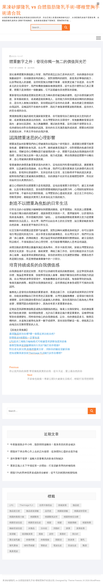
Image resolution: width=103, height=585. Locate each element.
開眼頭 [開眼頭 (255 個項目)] (58, 539)
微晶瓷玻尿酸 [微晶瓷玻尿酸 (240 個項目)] (32, 511)
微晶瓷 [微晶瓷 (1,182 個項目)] (76, 505)
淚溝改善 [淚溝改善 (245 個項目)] (80, 528)
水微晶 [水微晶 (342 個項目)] (31, 528)
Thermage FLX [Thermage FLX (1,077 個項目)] (26, 505)
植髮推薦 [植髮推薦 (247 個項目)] (87, 522)
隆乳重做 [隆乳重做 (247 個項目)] (13, 545)
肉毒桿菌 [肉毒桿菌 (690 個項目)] (30, 539)
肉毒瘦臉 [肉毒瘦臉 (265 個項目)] (45, 539)
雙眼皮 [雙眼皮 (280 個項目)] (44, 545)
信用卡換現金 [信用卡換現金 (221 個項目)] (45, 505)
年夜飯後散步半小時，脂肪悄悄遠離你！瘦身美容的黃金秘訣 (42, 444)
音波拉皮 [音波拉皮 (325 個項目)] (72, 545)
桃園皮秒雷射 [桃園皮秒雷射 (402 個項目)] (80, 511)
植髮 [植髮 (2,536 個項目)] (60, 522)
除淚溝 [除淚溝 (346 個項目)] (71, 539)
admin (20, 68)
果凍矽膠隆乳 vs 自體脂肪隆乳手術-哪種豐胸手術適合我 (51, 10)
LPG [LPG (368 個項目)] (11, 505)
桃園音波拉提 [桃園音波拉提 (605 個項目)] (15, 522)
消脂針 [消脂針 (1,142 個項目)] (56, 528)
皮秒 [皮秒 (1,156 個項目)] (51, 534)
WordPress (95, 580)
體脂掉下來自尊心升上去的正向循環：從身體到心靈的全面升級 (44, 451)
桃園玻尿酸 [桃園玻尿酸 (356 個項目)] (63, 511)
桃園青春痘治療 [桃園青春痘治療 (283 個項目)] (71, 517)
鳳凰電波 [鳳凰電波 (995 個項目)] (13, 551)
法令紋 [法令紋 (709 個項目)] (44, 528)
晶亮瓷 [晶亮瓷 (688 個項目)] (48, 511)
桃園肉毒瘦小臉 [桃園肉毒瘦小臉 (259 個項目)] (16, 517)
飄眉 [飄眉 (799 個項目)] (85, 545)
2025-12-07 (16, 56)
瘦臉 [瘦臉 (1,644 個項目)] (41, 534)
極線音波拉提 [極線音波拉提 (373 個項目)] (15, 528)
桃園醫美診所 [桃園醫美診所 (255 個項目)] (51, 517)
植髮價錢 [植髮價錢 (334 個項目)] (72, 522)
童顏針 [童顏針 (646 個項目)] (63, 534)
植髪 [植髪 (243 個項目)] (49, 522)
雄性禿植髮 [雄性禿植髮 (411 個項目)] (29, 545)
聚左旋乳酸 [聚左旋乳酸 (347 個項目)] (14, 539)
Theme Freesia (75, 580)
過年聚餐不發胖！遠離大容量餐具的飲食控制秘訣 (36, 458)
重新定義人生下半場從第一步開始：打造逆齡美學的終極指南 (42, 465)
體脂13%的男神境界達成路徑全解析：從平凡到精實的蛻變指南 (43, 472)
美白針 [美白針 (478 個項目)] (75, 534)
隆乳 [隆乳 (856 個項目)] (83, 539)
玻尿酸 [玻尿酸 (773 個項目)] (12, 534)
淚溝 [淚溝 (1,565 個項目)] (68, 528)
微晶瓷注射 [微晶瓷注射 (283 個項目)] (14, 511)
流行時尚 (31, 68)
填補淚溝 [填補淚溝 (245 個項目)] (62, 505)
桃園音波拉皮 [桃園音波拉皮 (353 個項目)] (34, 522)
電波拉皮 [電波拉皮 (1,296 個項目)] (57, 545)
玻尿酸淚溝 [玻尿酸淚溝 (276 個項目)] (27, 534)
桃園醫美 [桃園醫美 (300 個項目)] (34, 517)
